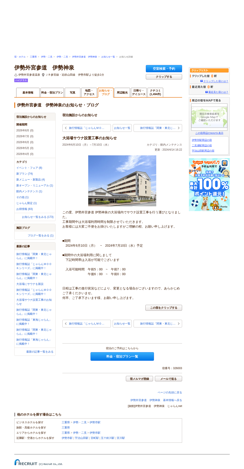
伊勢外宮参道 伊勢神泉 (84, 56)
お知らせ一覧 (108, 56)
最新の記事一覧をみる (40, 351)
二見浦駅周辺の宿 (202, 145)
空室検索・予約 (164, 68)
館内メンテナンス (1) (29, 191)
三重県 (33, 56)
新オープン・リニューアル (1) (34, 185)
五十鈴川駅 (108, 438)
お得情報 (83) (24, 209)
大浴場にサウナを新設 (30, 284)
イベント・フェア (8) (29, 167)
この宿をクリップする (163, 307)
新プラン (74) (24, 173)
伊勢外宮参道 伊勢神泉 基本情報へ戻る (156, 400)
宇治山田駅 (81, 438)
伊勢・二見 (46, 56)
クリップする (164, 76)
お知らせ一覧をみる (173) (38, 217)
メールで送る (168, 378)
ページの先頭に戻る (170, 392)
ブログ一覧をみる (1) (41, 235)
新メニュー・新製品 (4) (30, 179)
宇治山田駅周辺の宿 (203, 150)
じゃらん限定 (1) (26, 203)
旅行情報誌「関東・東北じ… (158, 128)
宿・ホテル (20, 56)
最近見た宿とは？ (218, 92)
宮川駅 (121, 438)
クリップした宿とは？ (215, 81)
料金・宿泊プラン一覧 (122, 356)
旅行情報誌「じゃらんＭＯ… (86, 128)
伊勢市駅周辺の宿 (202, 140)
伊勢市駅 (95, 422)
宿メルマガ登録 (139, 378)
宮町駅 (95, 438)
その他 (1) (22, 197)
